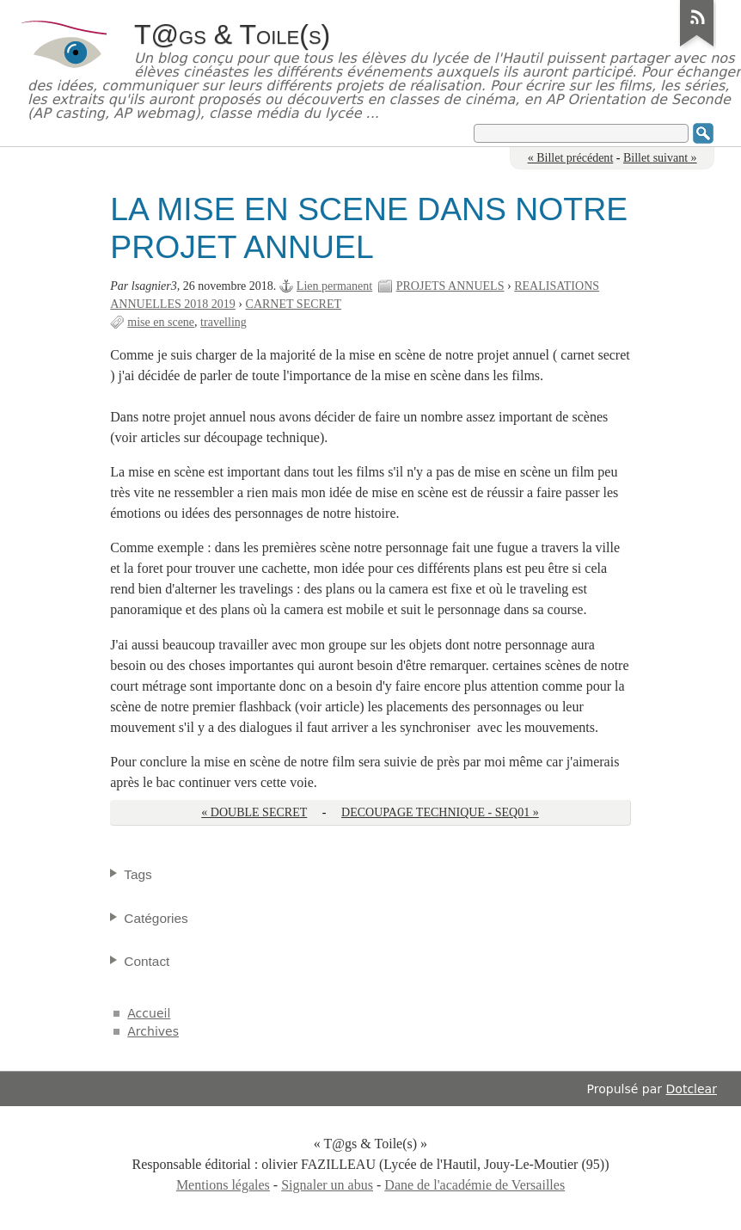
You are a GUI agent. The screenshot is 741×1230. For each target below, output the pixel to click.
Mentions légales (223, 1185)
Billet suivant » (660, 157)
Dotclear (691, 1089)
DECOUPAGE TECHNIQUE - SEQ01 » (440, 812)
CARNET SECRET (294, 304)
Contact (146, 961)
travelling (223, 322)
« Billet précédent (571, 157)
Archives (153, 1031)
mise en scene (160, 322)
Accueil (148, 1013)
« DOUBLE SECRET (254, 812)
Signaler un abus (327, 1185)
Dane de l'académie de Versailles (474, 1185)
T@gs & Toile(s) (232, 34)
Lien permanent (334, 286)
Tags (138, 874)
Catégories (156, 918)
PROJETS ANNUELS (450, 286)
